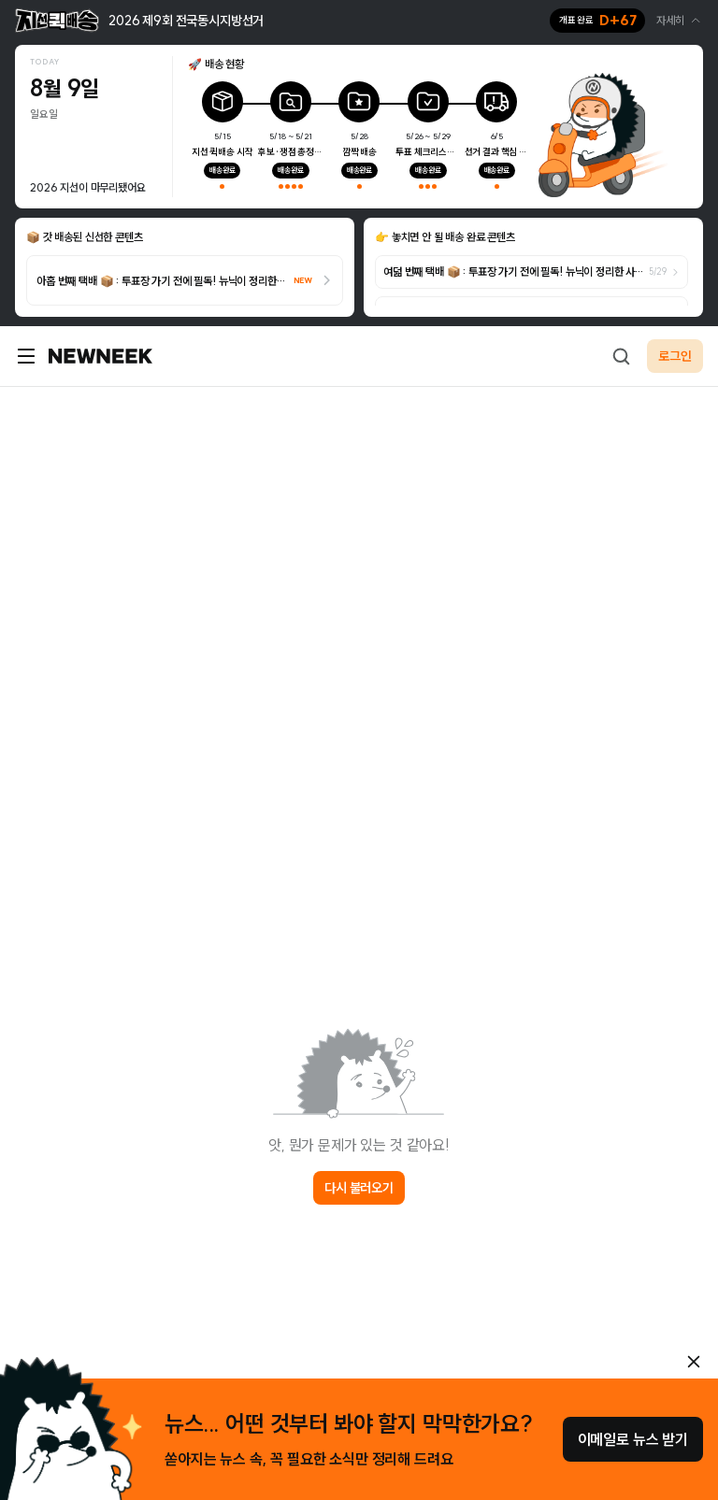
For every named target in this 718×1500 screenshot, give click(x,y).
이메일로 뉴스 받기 (633, 1439)
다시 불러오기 (359, 1187)
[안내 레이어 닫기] (693, 1361)
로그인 (675, 356)
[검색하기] (621, 356)
